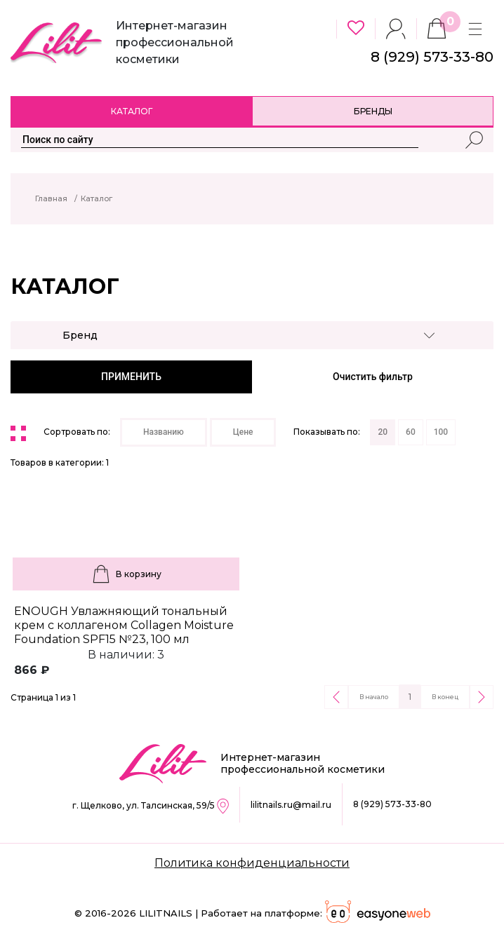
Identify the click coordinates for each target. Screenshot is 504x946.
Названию (163, 432)
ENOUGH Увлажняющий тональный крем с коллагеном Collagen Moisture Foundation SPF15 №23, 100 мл (124, 625)
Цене (243, 432)
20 (382, 432)
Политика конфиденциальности (252, 863)
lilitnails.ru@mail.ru (291, 804)
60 (411, 432)
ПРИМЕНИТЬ (131, 376)
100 (441, 432)
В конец (445, 697)
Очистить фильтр (373, 376)
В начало (373, 697)
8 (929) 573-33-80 (392, 804)
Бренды (373, 111)
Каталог (131, 111)
